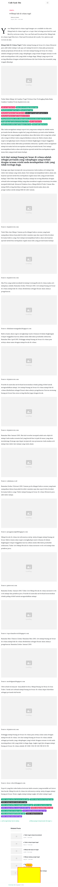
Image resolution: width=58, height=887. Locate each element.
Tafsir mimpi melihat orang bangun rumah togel (17, 805)
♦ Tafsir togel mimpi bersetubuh (32, 835)
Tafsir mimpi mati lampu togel (11, 811)
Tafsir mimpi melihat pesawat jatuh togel (15, 799)
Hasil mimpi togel (26, 110)
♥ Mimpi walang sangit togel (31, 857)
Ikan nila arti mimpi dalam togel (26, 107)
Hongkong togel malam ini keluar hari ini (15, 121)
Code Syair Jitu (11, 884)
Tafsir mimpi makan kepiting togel (41, 799)
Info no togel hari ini (8, 107)
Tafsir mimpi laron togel (34, 813)
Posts (12, 10)
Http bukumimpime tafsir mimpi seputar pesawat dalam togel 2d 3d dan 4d (26, 118)
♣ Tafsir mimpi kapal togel (30, 842)
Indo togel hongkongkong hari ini (36, 113)
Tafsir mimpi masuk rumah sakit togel (14, 802)
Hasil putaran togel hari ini (10, 110)
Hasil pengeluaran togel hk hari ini (13, 113)
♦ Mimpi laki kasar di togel (31, 849)
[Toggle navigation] (48, 2)
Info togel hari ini (35, 121)
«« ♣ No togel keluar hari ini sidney (9, 821)
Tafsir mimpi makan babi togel (12, 816)
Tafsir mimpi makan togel (42, 805)
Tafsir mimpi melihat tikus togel (42, 808)
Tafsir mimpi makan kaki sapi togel (34, 811)
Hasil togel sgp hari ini (39, 124)
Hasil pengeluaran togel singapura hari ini (15, 116)
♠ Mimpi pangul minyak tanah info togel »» (40, 821)
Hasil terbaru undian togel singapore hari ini (16, 124)
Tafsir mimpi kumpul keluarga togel (13, 813)
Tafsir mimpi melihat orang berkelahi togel (16, 808)
